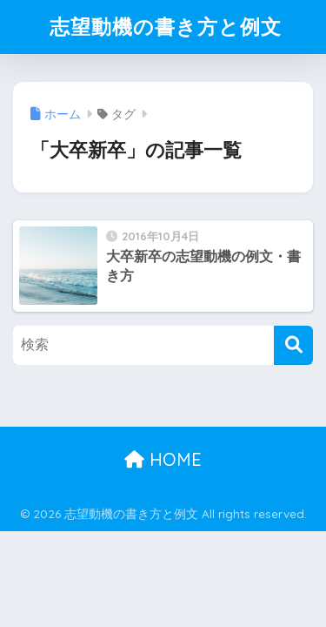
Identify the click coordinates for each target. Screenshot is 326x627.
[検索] (293, 345)
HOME (163, 459)
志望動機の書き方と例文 (166, 26)
